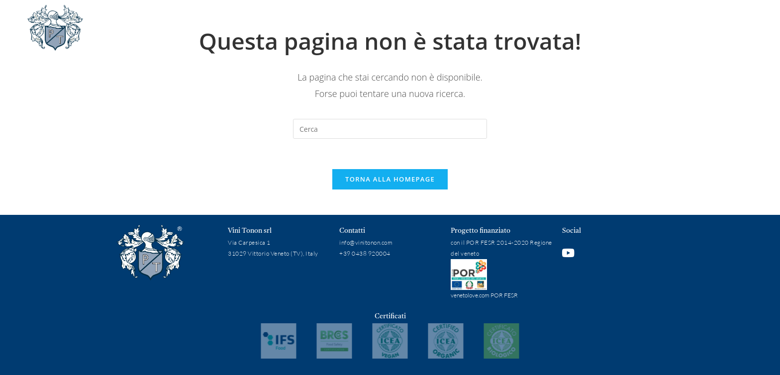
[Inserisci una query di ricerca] (390, 129)
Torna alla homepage (390, 179)
